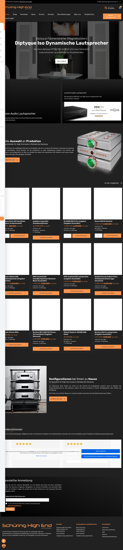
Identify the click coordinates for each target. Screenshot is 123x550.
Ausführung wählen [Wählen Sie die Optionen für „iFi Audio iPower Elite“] (15, 344)
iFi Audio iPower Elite (10, 332)
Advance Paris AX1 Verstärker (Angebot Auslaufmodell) (13, 222)
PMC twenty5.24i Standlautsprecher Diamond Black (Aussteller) (44, 279)
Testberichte (89, 14)
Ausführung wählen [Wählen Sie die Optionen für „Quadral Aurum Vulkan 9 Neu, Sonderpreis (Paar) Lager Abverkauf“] (108, 293)
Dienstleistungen (64, 14)
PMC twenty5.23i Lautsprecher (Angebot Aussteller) (76, 278)
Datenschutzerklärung (14, 505)
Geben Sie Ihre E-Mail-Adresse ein (15, 496)
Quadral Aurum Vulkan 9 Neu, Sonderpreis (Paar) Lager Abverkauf (106, 279)
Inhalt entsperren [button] (101, 451)
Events (41, 14)
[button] (4, 546)
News (33, 14)
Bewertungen (8, 18)
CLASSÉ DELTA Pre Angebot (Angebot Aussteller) (75, 222)
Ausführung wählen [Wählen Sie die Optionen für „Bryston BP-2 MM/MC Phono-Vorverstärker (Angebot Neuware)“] (46, 349)
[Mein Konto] (105, 7)
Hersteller (24, 14)
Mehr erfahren (61, 61)
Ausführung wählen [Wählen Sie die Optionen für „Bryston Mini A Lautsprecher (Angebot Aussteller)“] (108, 347)
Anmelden (10, 509)
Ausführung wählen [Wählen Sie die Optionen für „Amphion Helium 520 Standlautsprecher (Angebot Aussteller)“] (15, 293)
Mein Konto (111, 7)
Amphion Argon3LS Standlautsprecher (40, 222)
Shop (15, 14)
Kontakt (51, 14)
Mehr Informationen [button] (41, 456)
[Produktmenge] (5, 236)
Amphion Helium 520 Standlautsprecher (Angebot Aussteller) (13, 279)
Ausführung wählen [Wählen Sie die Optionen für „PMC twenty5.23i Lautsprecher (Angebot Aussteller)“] (77, 291)
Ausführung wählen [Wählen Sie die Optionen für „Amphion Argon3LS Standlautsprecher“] (46, 237)
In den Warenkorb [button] (19, 235)
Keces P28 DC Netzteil (103, 221)
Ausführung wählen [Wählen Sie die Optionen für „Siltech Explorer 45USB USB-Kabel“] (77, 348)
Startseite (5, 14)
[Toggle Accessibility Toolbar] (3, 541)
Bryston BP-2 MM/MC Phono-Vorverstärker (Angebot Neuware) (44, 334)
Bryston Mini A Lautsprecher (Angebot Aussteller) (106, 333)
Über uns (77, 14)
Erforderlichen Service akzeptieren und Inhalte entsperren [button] (100, 456)
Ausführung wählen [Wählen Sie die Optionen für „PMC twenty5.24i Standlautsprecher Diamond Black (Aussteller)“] (46, 293)
